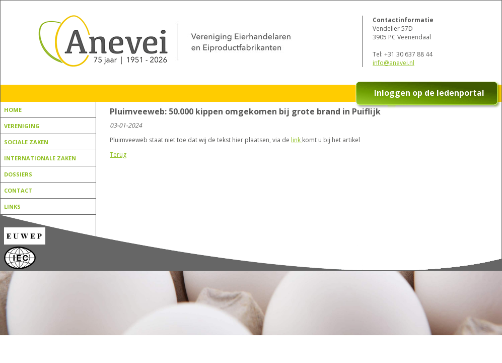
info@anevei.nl (393, 62)
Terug (118, 154)
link (296, 140)
